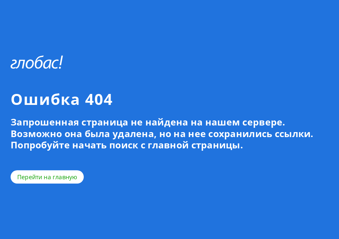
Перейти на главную (47, 177)
